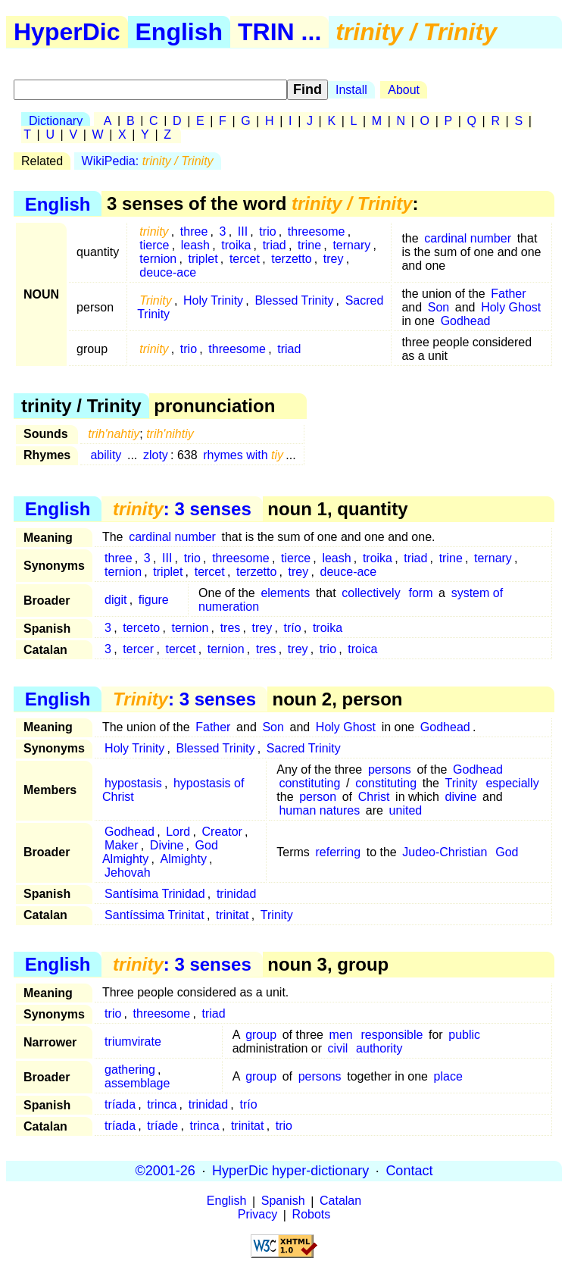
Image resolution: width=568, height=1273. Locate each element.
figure (154, 599)
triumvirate (133, 1041)
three (194, 231)
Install (351, 89)
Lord (178, 831)
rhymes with (243, 455)
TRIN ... (279, 31)
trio (267, 231)
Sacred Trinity (304, 748)
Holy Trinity (213, 300)
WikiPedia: (148, 161)
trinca (161, 1104)
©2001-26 (165, 1170)
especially (511, 783)
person (317, 796)
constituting (309, 783)
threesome (316, 231)
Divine (166, 845)
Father (508, 293)
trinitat (232, 915)
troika (236, 245)
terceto (141, 627)
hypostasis (133, 783)
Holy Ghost (511, 307)
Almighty (184, 858)
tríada (120, 1104)
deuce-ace (167, 272)
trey (333, 258)
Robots (311, 1215)
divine (461, 796)
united (406, 810)
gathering (130, 1069)
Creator (222, 831)
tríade (162, 1125)
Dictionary (56, 120)
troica (362, 649)
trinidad (236, 893)
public (464, 1034)
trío (292, 627)
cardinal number (467, 238)
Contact (408, 1170)
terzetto (291, 258)
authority (379, 1048)
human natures (319, 810)
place (448, 1076)
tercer (138, 649)
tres (230, 627)
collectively (371, 592)
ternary (351, 245)
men (341, 1034)
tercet (244, 258)
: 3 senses (182, 509)
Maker (121, 845)
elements (285, 592)
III (243, 231)
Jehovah (128, 872)
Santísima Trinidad (155, 893)
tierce (154, 245)
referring (337, 852)
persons (389, 769)
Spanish (283, 1201)
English (179, 31)
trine (309, 245)
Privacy (257, 1215)
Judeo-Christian (444, 852)
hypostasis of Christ (173, 790)
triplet (203, 258)
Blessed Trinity (293, 300)
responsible (392, 1034)
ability (105, 455)
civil (338, 1048)
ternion (157, 258)
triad (274, 245)
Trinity (461, 783)
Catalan (340, 1201)
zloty (155, 455)
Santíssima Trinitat (154, 915)
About (404, 89)
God (506, 852)
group (260, 1034)
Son (438, 307)
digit (115, 599)
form (420, 592)
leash (195, 245)
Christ (374, 796)
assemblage (137, 1083)
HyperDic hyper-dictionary (290, 1170)
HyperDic (67, 31)
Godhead (466, 320)
